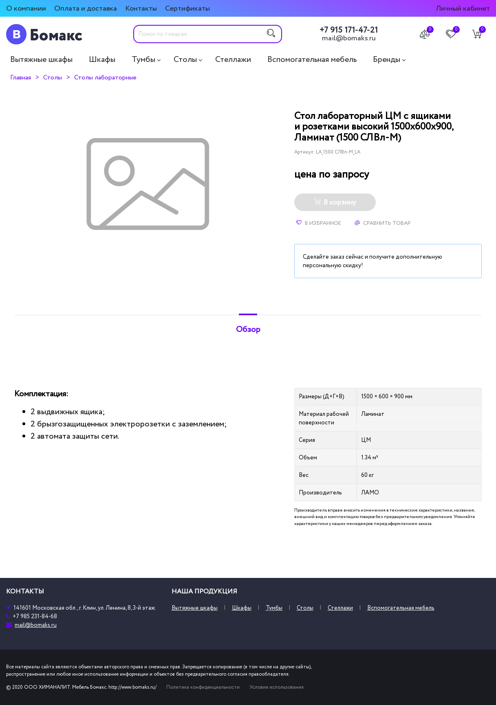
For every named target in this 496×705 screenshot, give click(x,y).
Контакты (141, 8)
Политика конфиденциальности (203, 687)
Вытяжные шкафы (41, 59)
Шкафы (102, 59)
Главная (20, 77)
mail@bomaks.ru (349, 38)
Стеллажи (233, 59)
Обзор (248, 329)
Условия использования (276, 687)
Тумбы (143, 59)
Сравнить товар (383, 223)
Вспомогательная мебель (312, 59)
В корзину (335, 202)
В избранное (318, 223)
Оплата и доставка (85, 8)
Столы (185, 59)
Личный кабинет (463, 8)
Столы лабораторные (105, 77)
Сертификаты (187, 8)
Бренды (386, 59)
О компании (26, 8)
